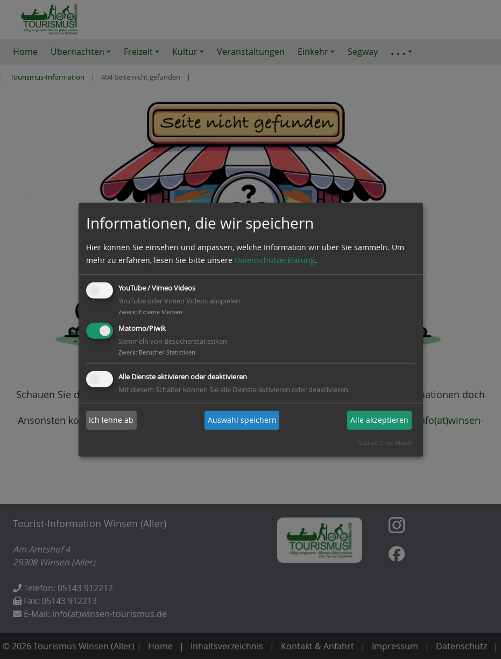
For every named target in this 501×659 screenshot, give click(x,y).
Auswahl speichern (242, 420)
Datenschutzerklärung (275, 260)
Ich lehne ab (111, 420)
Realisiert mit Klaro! (384, 442)
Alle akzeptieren (379, 420)
